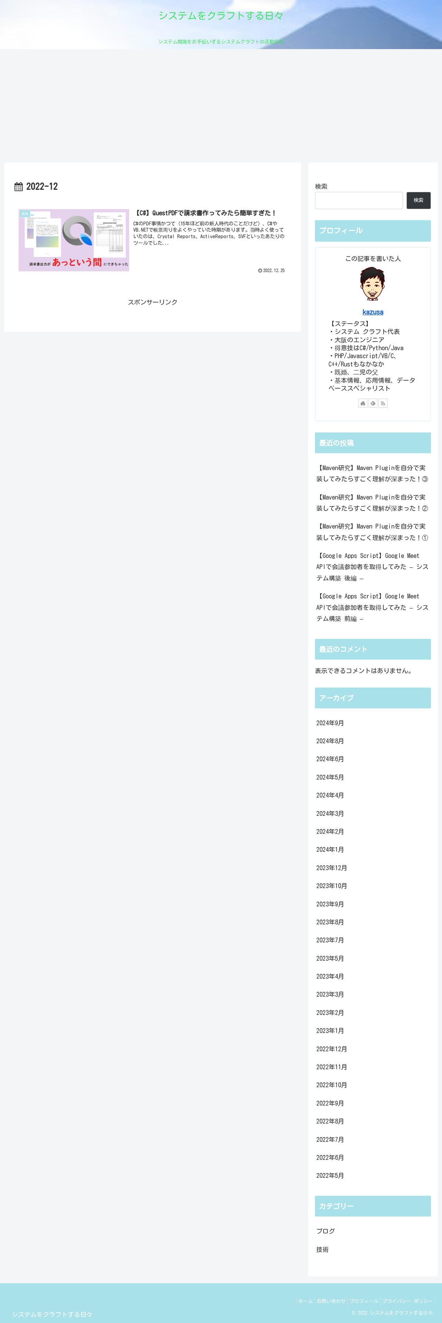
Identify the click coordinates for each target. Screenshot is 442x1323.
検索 (321, 186)
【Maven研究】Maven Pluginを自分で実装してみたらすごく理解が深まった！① (372, 531)
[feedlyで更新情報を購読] (372, 403)
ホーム (293, 1301)
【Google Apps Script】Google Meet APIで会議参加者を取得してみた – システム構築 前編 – (372, 607)
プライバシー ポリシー (406, 1301)
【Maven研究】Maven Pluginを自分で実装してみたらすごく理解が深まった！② (372, 502)
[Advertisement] (221, 105)
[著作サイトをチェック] (362, 403)
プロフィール (358, 1301)
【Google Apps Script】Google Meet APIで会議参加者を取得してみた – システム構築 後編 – (372, 566)
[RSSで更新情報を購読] (382, 403)
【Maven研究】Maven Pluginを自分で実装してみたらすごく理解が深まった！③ (372, 473)
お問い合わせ (322, 1301)
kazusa (373, 312)
